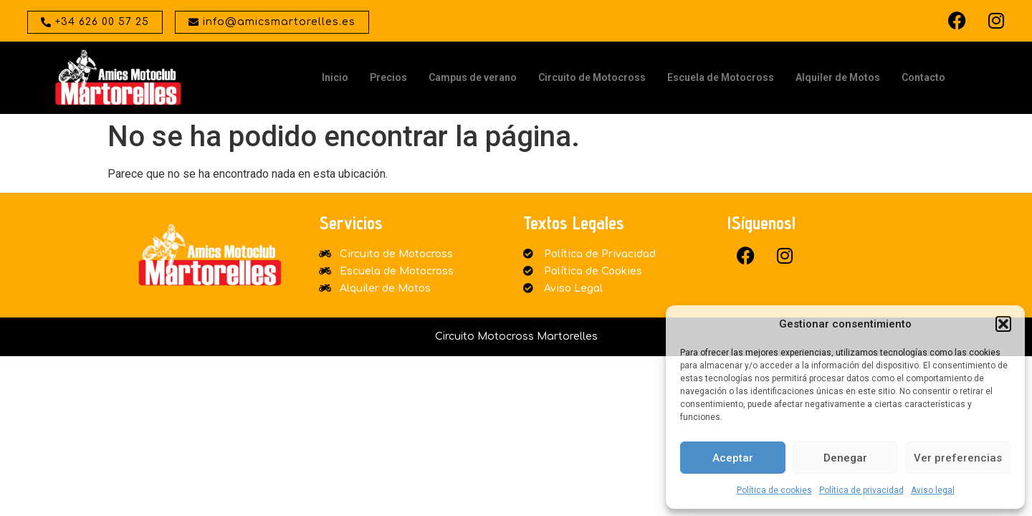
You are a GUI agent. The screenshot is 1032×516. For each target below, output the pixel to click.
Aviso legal (933, 490)
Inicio (335, 77)
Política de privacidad (861, 490)
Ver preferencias (958, 458)
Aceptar (732, 458)
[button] (1003, 324)
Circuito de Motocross (592, 77)
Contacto (923, 77)
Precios (388, 77)
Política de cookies (774, 490)
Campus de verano (473, 77)
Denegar (845, 458)
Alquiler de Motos (838, 77)
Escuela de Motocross (720, 77)
